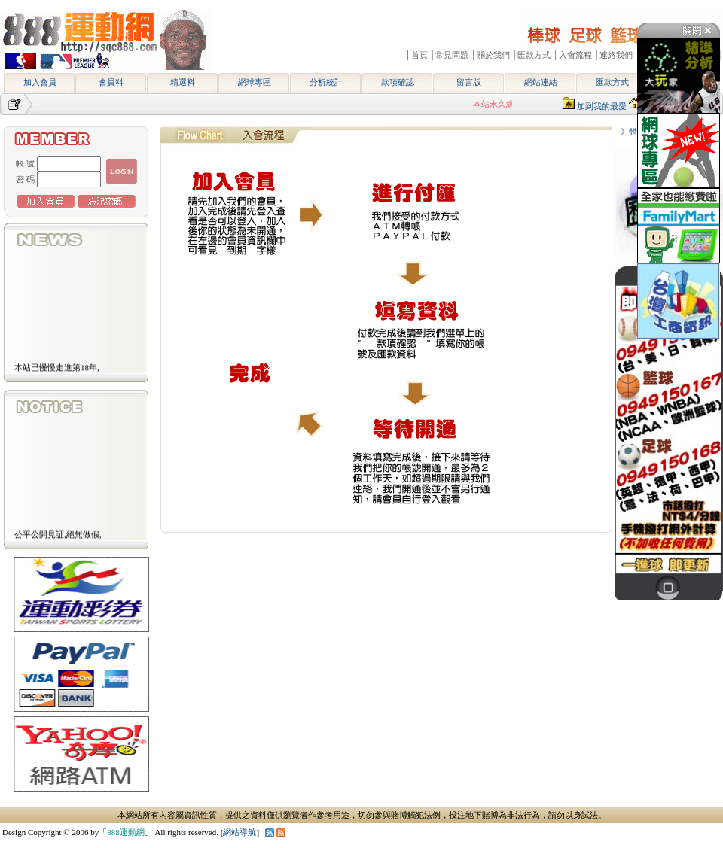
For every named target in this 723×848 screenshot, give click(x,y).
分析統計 (326, 82)
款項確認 (397, 82)
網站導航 (239, 832)
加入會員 (39, 82)
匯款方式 (612, 82)
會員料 (111, 82)
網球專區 (254, 82)
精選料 (182, 82)
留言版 (468, 82)
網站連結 (540, 82)
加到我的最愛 (602, 106)
